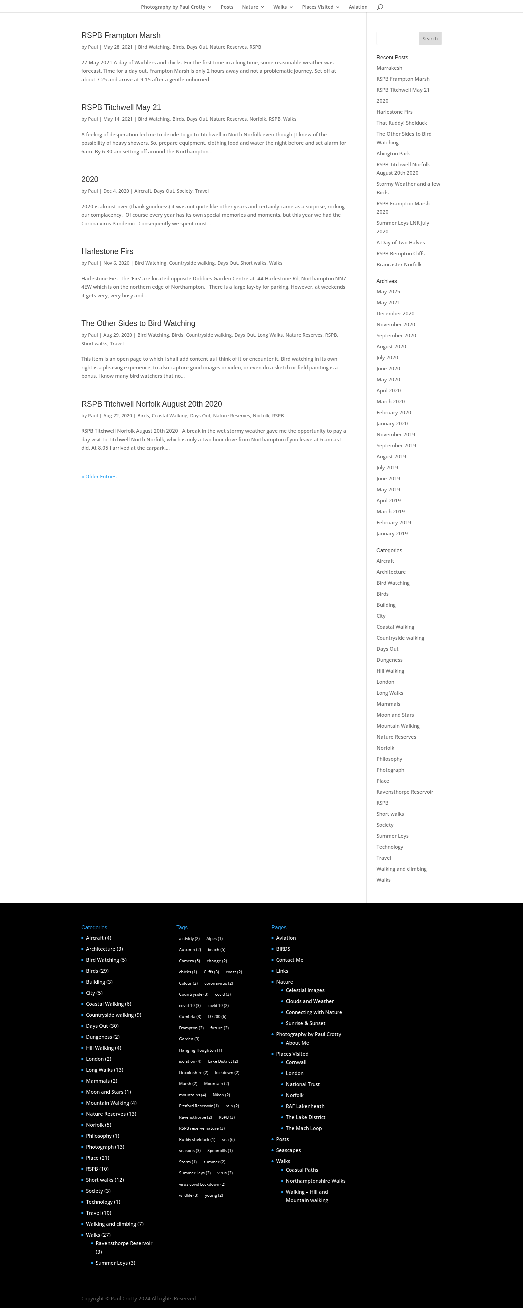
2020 (89, 179)
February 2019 (394, 522)
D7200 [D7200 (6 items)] (217, 1016)
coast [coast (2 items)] (234, 972)
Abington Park (393, 153)
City (381, 615)
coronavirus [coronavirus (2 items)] (218, 983)
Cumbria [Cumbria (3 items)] (190, 1016)
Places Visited (318, 7)
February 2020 (394, 412)
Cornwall (296, 1062)
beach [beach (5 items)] (216, 949)
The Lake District (306, 1117)
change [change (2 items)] (217, 961)
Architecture (391, 571)
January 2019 (392, 533)
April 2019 (389, 500)
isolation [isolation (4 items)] (190, 1061)
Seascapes (288, 1150)
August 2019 (391, 456)
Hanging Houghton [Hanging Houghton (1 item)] (200, 1050)
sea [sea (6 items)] (228, 1139)
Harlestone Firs (107, 251)
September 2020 (396, 335)
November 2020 (396, 324)
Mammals (388, 703)
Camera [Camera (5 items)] (189, 961)
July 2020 (387, 357)
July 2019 (387, 467)
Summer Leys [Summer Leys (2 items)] (195, 1173)
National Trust (303, 1084)
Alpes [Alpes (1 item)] (214, 938)
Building (386, 604)
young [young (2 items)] (214, 1195)
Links (282, 970)
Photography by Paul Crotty (173, 7)
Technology (390, 846)
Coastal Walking (169, 415)
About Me (297, 1042)
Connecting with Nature (314, 1012)
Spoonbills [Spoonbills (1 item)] (220, 1150)
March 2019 (391, 511)
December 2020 (396, 313)
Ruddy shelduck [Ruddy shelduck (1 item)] (197, 1139)
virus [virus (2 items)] (225, 1173)
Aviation (358, 7)
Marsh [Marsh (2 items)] (188, 1083)
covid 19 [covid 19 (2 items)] (218, 1005)
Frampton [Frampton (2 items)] (191, 1028)
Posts (227, 7)
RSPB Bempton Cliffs (401, 253)
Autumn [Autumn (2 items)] (190, 949)
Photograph (390, 769)
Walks (280, 7)
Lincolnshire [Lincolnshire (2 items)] (193, 1072)
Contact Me (290, 959)
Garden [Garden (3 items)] (189, 1039)
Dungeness (390, 659)
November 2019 (396, 434)
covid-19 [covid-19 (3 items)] (190, 1005)
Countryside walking (192, 263)
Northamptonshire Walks (316, 1180)
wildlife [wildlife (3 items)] (188, 1195)
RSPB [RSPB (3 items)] (227, 1117)
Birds (178, 47)
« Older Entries (98, 476)
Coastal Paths (302, 1169)
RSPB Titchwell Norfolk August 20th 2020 (151, 404)
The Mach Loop (304, 1128)
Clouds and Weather (310, 1001)
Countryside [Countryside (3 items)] (193, 994)
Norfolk (257, 119)
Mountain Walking (398, 725)
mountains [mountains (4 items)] (192, 1095)
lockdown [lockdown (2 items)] (227, 1072)
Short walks (253, 263)
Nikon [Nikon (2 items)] (221, 1095)
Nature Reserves (228, 47)
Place (383, 780)
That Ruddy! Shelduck (402, 122)
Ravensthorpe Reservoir (405, 791)
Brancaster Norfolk (399, 264)
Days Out (197, 47)
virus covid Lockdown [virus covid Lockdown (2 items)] (202, 1184)
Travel (202, 191)
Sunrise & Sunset (306, 1023)
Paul (93, 47)
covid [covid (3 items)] (223, 994)
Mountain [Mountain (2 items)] (216, 1083)
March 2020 (391, 401)
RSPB (255, 47)
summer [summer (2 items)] (214, 1162)
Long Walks (270, 335)
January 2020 (392, 423)
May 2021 (388, 302)
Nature (250, 7)
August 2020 (391, 346)
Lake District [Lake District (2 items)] (223, 1061)
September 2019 (396, 445)
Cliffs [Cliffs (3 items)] (211, 972)
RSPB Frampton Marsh (121, 35)
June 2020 (388, 368)
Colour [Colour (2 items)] (188, 983)
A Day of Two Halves (401, 242)
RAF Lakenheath (305, 1106)
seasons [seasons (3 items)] (190, 1150)
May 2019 (388, 489)
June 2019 (388, 478)
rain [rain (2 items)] (232, 1106)
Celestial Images (305, 990)
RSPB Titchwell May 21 (121, 107)
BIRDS (283, 948)
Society (184, 191)
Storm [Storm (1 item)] (188, 1162)
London (385, 681)
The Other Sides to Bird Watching (138, 323)
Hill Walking (390, 670)
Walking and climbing (402, 868)
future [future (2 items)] (219, 1028)
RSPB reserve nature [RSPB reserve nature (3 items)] (202, 1128)
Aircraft (142, 191)
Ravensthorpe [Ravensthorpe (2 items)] (195, 1117)
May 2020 (388, 379)
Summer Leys (393, 835)
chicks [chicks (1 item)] (188, 972)
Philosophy (389, 758)
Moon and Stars (395, 714)
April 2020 (389, 390)
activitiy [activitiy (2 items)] (189, 938)
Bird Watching (154, 47)
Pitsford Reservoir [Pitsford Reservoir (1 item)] (199, 1106)
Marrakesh (389, 67)
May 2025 (388, 291)
